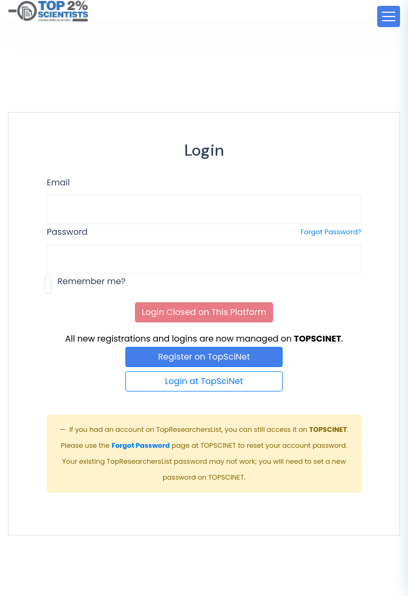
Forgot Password (141, 445)
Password (67, 232)
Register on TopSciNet (204, 357)
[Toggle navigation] (388, 16)
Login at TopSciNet (204, 381)
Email (58, 182)
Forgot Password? (331, 232)
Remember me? (91, 281)
